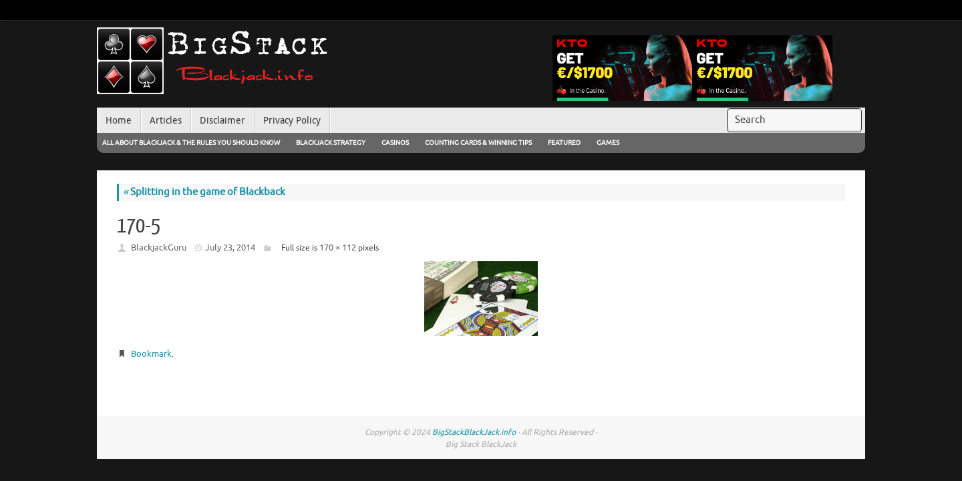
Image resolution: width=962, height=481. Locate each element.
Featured (564, 142)
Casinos (395, 142)
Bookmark (151, 353)
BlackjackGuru (158, 247)
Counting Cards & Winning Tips (478, 142)
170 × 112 (337, 247)
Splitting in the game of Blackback (204, 192)
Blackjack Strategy (330, 142)
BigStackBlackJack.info (474, 432)
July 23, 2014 (230, 247)
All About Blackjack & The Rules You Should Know (191, 142)
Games (608, 142)
